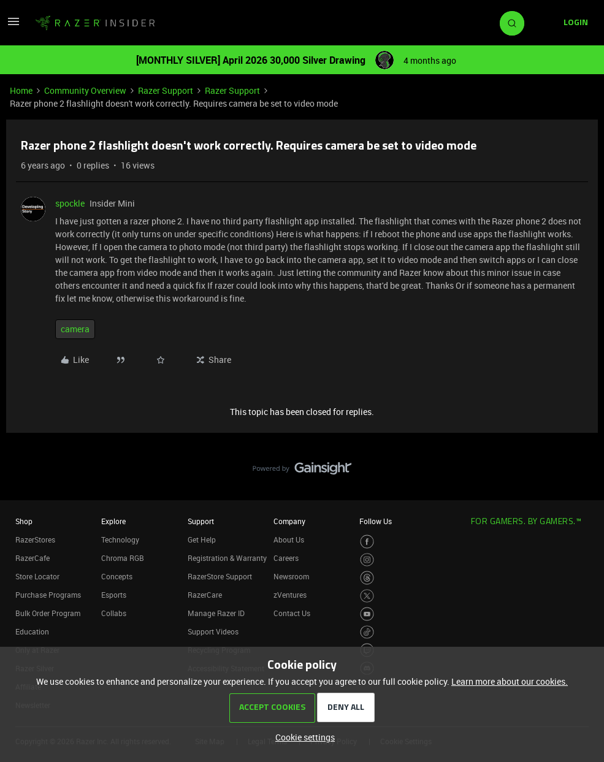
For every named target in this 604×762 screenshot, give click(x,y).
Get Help (202, 539)
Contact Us (291, 613)
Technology (120, 539)
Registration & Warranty (227, 558)
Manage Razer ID (216, 613)
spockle (70, 203)
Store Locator (37, 576)
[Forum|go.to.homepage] (95, 23)
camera (75, 329)
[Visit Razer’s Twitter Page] (367, 596)
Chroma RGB (122, 558)
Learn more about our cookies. (509, 681)
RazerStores (35, 539)
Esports (113, 595)
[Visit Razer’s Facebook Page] (367, 541)
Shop (23, 521)
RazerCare (205, 595)
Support (201, 521)
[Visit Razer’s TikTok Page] (367, 632)
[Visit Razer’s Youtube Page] (367, 614)
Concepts (116, 576)
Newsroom (291, 576)
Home (21, 90)
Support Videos (213, 631)
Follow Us (375, 521)
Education (32, 631)
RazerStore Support (220, 576)
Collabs (113, 613)
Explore (113, 521)
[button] (13, 25)
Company (289, 521)
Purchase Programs (48, 595)
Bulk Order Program (47, 613)
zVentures (290, 595)
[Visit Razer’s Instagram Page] (367, 560)
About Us (288, 539)
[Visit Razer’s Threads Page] (367, 577)
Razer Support (165, 90)
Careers (286, 558)
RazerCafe (32, 558)
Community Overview (85, 90)
